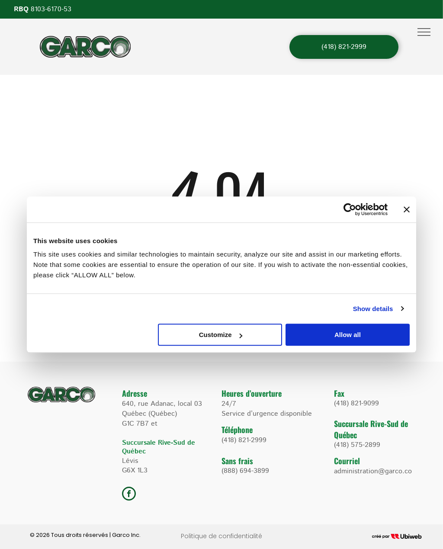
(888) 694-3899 (245, 471)
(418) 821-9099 (356, 403)
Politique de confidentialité (221, 536)
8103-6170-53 (51, 9)
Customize (220, 334)
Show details (373, 308)
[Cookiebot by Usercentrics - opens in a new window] (350, 209)
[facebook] (129, 495)
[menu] (424, 32)
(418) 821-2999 (244, 440)
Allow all (347, 334)
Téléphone (237, 429)
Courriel (347, 460)
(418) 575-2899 (357, 445)
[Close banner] (407, 209)
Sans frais (237, 460)
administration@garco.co (373, 471)
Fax (339, 393)
